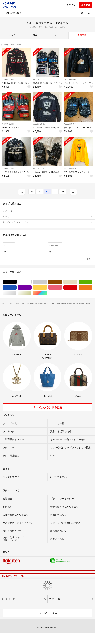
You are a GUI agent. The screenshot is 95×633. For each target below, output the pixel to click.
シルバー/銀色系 (16, 293)
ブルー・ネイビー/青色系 (16, 287)
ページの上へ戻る (47, 613)
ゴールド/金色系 (31, 293)
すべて (12, 35)
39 (32, 191)
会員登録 (85, 5)
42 (55, 191)
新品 (35, 35)
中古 (57, 35)
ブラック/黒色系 (16, 282)
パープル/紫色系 (31, 287)
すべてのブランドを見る (47, 407)
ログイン (71, 5)
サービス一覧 (8, 599)
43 (63, 191)
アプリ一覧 (54, 599)
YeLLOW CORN (8, 79)
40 (40, 191)
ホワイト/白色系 (31, 282)
